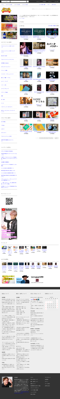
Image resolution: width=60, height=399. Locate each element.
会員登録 (43, 1)
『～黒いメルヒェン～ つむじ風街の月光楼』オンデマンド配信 (8, 183)
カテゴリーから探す (8, 4)
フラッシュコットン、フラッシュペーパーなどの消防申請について (9, 180)
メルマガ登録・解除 (41, 4)
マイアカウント (48, 377)
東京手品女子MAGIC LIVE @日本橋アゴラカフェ (9, 176)
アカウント (37, 1)
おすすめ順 (50, 25)
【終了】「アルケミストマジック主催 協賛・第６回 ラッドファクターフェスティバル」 (9, 158)
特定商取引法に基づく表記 (35, 385)
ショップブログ (33, 392)
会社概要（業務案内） (5, 162)
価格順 (54, 25)
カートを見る (47, 383)
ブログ (48, 4)
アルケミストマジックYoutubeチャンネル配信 (9, 165)
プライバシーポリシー (35, 387)
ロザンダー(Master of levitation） (7, 151)
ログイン (49, 1)
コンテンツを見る (24, 4)
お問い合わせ (53, 4)
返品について (33, 383)
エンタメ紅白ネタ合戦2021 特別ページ (8, 172)
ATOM (34, 394)
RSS (31, 394)
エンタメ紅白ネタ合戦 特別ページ (7, 168)
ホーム (3, 4)
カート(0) (55, 1)
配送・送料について (34, 381)
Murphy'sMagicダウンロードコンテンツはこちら (9, 154)
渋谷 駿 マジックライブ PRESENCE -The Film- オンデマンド (9, 187)
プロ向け (23, 18)
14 (55, 138)
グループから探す (16, 4)
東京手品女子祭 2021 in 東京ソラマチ (8, 170)
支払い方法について (34, 379)
